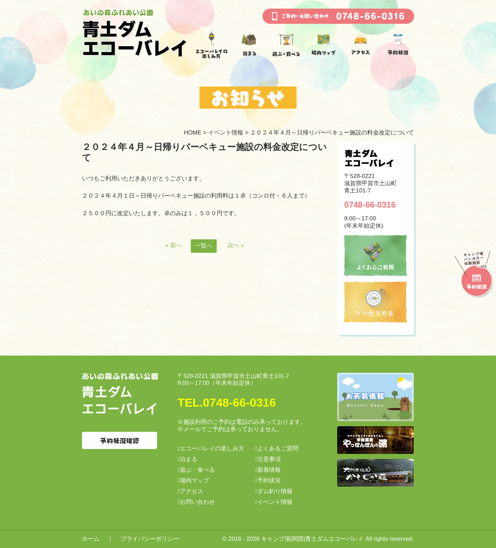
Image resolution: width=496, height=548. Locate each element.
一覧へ (204, 245)
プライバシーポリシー (150, 539)
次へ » (235, 245)
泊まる (188, 459)
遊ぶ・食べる (197, 470)
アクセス (191, 491)
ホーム (91, 539)
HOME (193, 132)
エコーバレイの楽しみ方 (212, 448)
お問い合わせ (197, 502)
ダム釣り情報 (274, 491)
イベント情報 (225, 132)
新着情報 (269, 470)
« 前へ (173, 245)
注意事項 (269, 459)
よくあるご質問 (277, 448)
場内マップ (194, 480)
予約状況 (269, 480)
